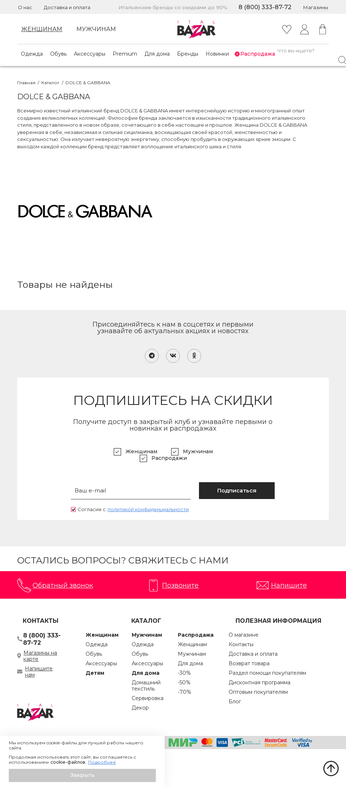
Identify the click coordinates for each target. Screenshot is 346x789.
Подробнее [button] (102, 762)
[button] (82, 775)
